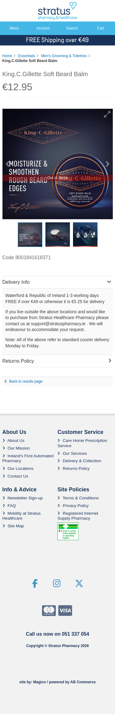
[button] (107, 114)
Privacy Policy (73, 505)
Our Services (72, 453)
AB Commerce (83, 682)
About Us (13, 440)
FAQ (9, 505)
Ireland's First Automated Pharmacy (28, 458)
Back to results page (26, 381)
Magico (39, 682)
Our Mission (16, 448)
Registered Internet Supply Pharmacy (77, 516)
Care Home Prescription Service (82, 443)
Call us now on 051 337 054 (57, 634)
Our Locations (18, 468)
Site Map (13, 526)
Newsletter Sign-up (22, 498)
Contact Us (15, 476)
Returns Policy (73, 468)
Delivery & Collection (79, 460)
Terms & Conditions (78, 498)
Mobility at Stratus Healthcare (21, 516)
